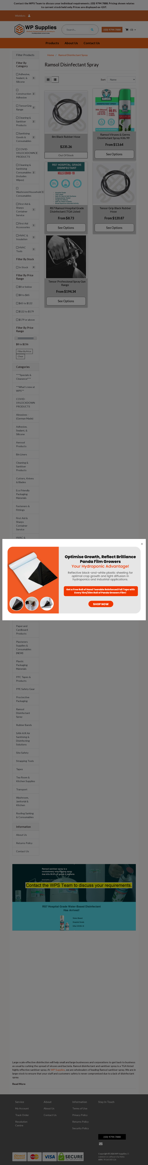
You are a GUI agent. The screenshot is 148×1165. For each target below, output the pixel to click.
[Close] (142, 544)
